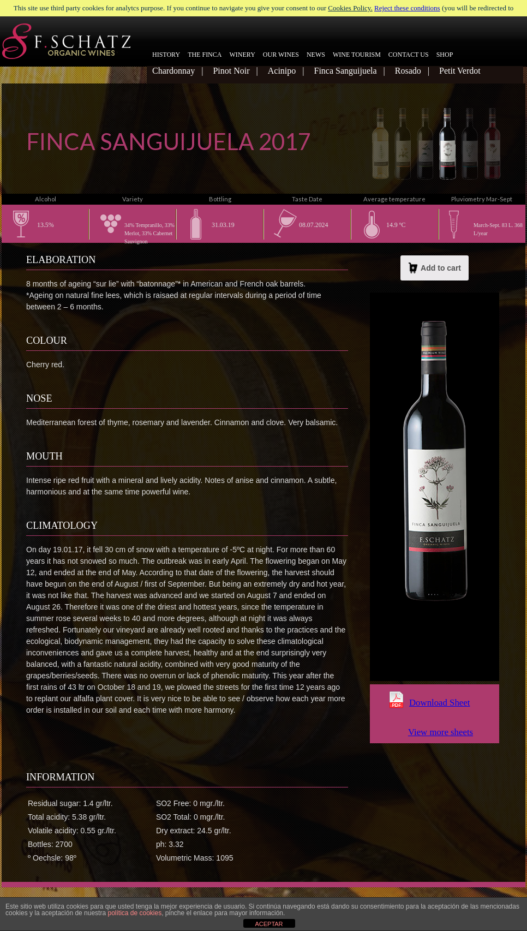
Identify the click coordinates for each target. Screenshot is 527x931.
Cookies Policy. (350, 8)
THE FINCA (204, 54)
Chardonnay (173, 70)
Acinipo (282, 70)
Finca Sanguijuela (345, 70)
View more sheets (440, 732)
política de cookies (134, 913)
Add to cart (434, 268)
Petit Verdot (460, 70)
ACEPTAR (269, 924)
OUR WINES (281, 54)
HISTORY (166, 54)
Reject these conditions (407, 8)
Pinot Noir (231, 70)
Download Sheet (439, 702)
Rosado (408, 70)
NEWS (316, 54)
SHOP (444, 54)
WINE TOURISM (357, 54)
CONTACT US (408, 54)
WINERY (242, 54)
